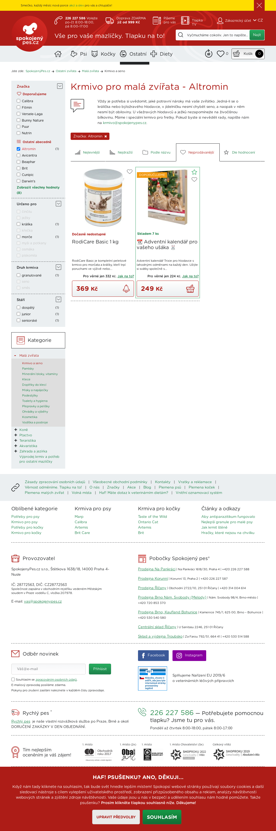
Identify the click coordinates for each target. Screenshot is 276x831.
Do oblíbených (129, 171)
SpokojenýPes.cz (30, 35)
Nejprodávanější (201, 152)
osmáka (28, 249)
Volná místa (82, 493)
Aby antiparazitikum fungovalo (228, 517)
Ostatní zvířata (66, 71)
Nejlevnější (91, 152)
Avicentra (29, 155)
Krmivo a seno (115, 71)
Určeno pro (27, 204)
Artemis (81, 527)
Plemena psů (170, 487)
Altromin (29, 149)
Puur (25, 126)
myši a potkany (34, 243)
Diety (166, 54)
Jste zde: (17, 71)
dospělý (28, 307)
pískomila (29, 255)
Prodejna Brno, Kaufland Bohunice (167, 612)
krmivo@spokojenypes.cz (124, 123)
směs (26, 287)
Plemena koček (202, 487)
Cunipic (28, 174)
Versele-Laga (32, 114)
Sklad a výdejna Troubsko (160, 636)
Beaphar (28, 162)
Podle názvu (160, 152)
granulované (32, 275)
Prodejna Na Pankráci (156, 569)
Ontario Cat (148, 522)
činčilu (27, 211)
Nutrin (27, 133)
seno (25, 281)
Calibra (27, 101)
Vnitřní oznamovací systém (199, 493)
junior (26, 314)
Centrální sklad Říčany (157, 627)
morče (27, 237)
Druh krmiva (27, 268)
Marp (79, 517)
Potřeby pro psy (25, 517)
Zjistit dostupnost (126, 289)
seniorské (29, 320)
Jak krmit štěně (214, 527)
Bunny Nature (33, 120)
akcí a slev (76, 5)
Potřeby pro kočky (27, 527)
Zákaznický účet (238, 20)
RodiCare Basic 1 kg (95, 242)
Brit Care (82, 533)
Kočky (108, 54)
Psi (83, 54)
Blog (147, 487)
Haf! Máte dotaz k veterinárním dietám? (133, 493)
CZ (260, 20)
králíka (27, 224)
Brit (25, 168)
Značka (23, 87)
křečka (27, 230)
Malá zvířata (90, 71)
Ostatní (138, 54)
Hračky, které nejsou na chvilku (227, 533)
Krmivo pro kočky (26, 533)
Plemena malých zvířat (44, 493)
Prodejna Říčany (152, 588)
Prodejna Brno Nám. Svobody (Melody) (172, 597)
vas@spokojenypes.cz (43, 601)
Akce (131, 487)
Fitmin (27, 107)
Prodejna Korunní (153, 579)
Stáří (21, 300)
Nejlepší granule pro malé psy (227, 522)
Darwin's (28, 181)
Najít (257, 35)
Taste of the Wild (152, 517)
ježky (26, 218)
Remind (208, 52)
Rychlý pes (20, 721)
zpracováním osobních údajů (56, 679)
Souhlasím (162, 817)
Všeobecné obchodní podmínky (120, 482)
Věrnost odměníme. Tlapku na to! (53, 487)
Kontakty (163, 482)
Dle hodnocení (243, 152)
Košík (248, 54)
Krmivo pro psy (24, 522)
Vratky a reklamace (195, 482)
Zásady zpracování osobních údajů (55, 482)
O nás (94, 487)
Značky (113, 487)
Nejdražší (125, 152)
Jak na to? (126, 276)
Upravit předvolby (115, 817)
